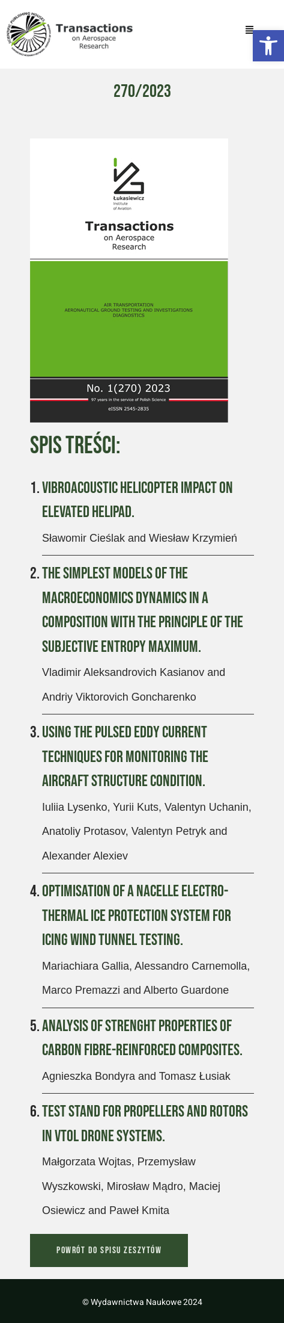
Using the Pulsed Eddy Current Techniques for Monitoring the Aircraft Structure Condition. (125, 757)
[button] (268, 45)
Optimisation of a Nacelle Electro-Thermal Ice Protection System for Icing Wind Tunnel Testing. (136, 916)
